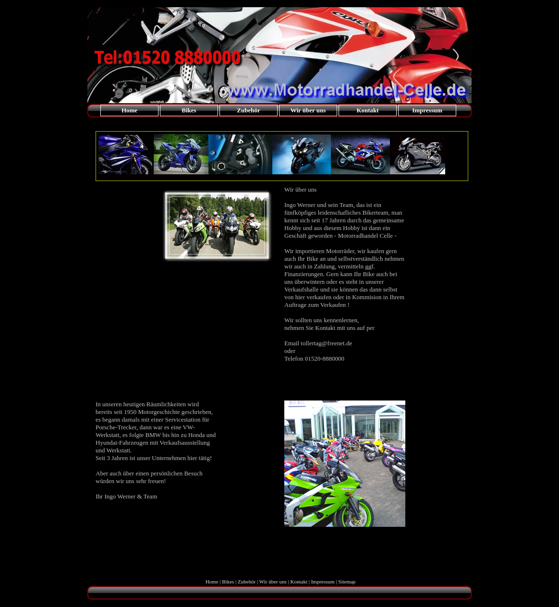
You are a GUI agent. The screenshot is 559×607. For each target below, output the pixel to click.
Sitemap (346, 581)
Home (129, 110)
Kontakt (367, 110)
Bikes (189, 110)
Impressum (427, 110)
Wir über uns (308, 110)
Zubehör (248, 110)
